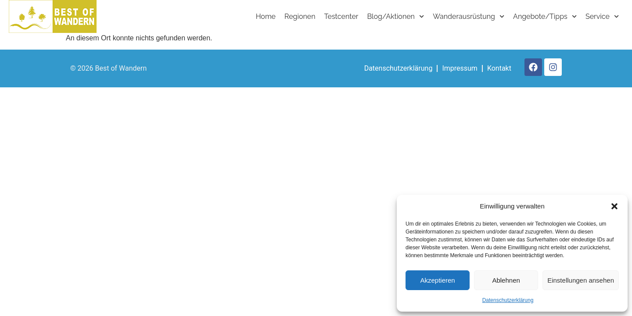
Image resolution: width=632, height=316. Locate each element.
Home (266, 16)
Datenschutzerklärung (508, 300)
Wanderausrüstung (468, 16)
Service (602, 16)
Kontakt (499, 68)
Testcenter (341, 16)
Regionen (300, 16)
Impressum (460, 68)
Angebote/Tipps (545, 16)
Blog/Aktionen (395, 16)
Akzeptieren (437, 280)
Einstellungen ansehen (580, 280)
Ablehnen (506, 280)
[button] (614, 206)
